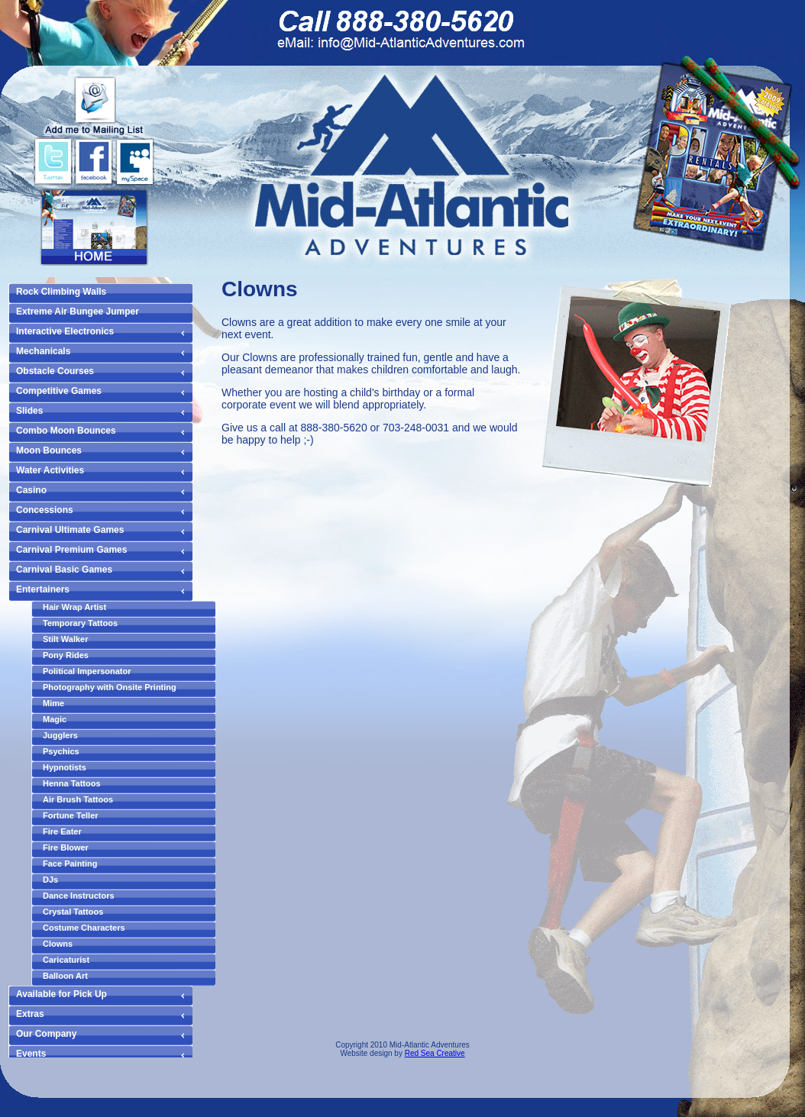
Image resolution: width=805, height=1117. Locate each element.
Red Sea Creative (435, 1053)
